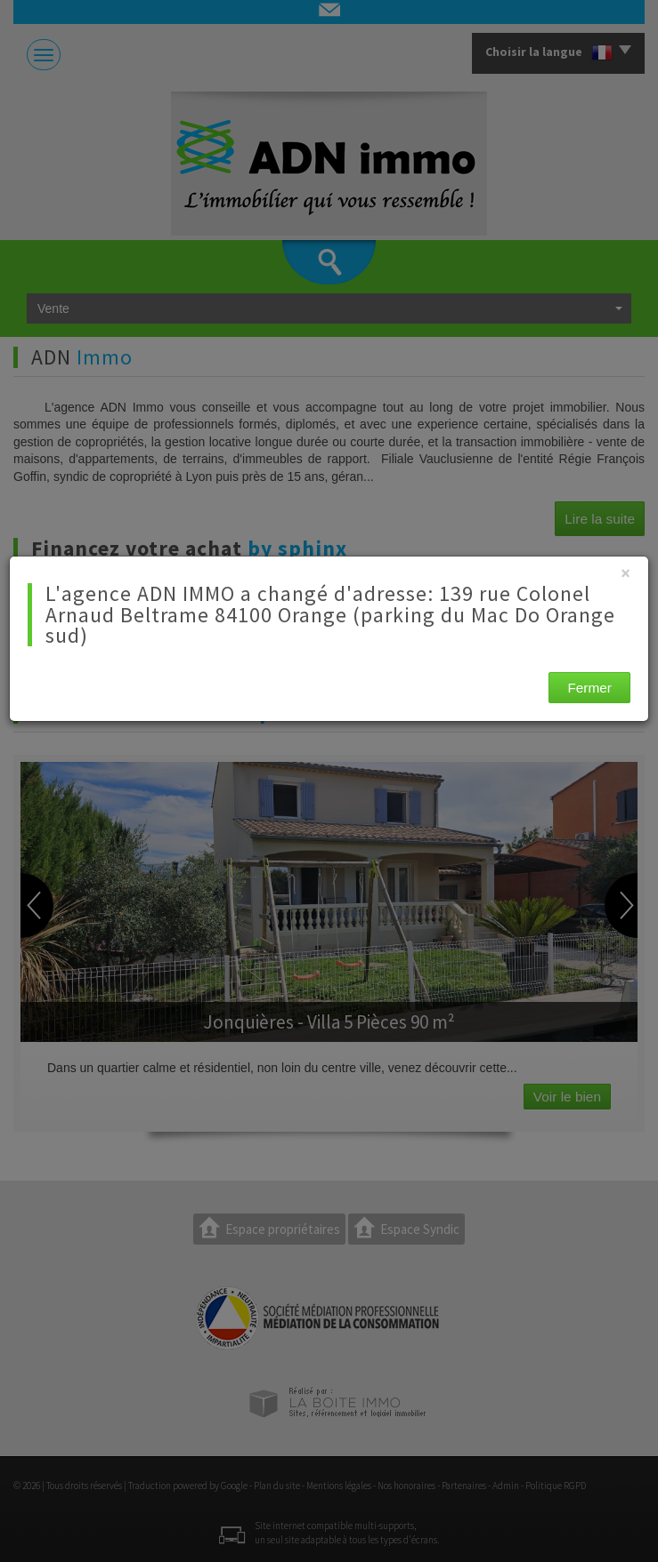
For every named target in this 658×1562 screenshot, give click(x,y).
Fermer (589, 687)
